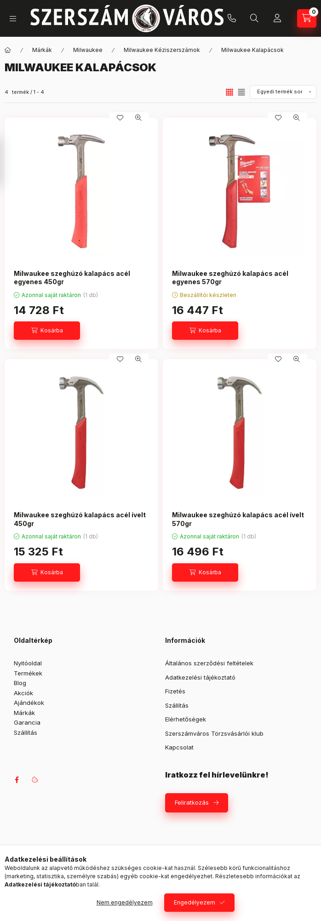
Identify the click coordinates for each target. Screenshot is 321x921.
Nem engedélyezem (125, 902)
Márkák (42, 49)
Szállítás (25, 732)
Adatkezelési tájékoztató (200, 677)
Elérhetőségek (185, 719)
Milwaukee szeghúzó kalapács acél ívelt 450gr (80, 519)
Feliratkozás (192, 802)
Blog (20, 682)
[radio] (241, 92)
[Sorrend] (283, 92)
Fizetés (175, 691)
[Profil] (277, 18)
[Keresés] (254, 18)
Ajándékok (29, 702)
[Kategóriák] (13, 18)
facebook (16, 780)
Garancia (27, 722)
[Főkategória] (8, 50)
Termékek (28, 673)
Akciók (23, 693)
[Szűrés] (9, 162)
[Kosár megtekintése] (306, 18)
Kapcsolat (179, 747)
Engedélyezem (194, 902)
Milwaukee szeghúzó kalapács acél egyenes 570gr (230, 277)
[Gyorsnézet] (138, 117)
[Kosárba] (47, 330)
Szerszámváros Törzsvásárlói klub (214, 733)
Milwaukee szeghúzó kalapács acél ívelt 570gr (238, 519)
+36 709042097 (232, 18)
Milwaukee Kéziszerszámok (162, 49)
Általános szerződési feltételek (209, 663)
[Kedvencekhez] (120, 117)
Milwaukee (88, 49)
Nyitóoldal (28, 663)
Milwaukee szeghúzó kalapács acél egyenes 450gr (72, 277)
